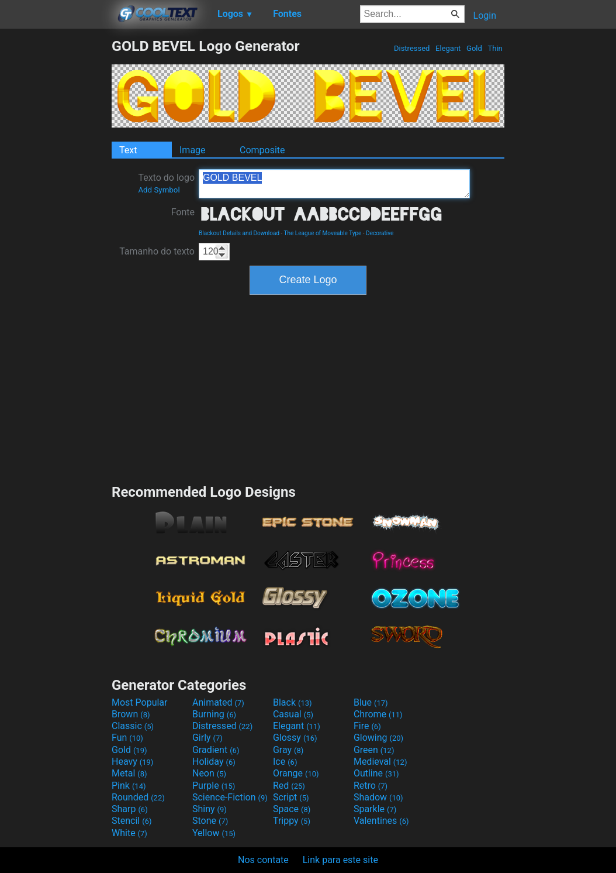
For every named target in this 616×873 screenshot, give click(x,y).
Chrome (378, 714)
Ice (285, 761)
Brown (131, 714)
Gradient (215, 749)
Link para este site (340, 859)
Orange (296, 773)
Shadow (378, 797)
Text (128, 150)
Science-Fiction (230, 797)
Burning (214, 714)
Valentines (381, 820)
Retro (370, 785)
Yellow (214, 832)
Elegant (448, 48)
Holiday (214, 761)
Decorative (379, 233)
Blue (371, 702)
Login (484, 15)
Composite (262, 150)
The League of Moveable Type (323, 233)
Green (374, 749)
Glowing (378, 737)
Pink (129, 785)
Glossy (295, 737)
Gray (288, 749)
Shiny (209, 808)
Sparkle (375, 808)
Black (292, 702)
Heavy (132, 761)
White (129, 832)
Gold (474, 48)
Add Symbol (158, 189)
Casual (293, 714)
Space (291, 808)
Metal (129, 773)
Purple (213, 785)
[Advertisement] (55, 213)
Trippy (291, 820)
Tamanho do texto (157, 251)
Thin (495, 48)
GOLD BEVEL (334, 183)
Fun (127, 737)
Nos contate (263, 859)
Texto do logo (166, 183)
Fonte (183, 212)
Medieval (380, 761)
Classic (133, 725)
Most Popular (140, 702)
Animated (218, 702)
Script (291, 797)
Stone (210, 820)
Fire (367, 725)
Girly (207, 737)
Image (192, 150)
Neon (209, 773)
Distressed (412, 48)
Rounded (138, 797)
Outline (376, 773)
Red (289, 785)
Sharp (130, 808)
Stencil (131, 820)
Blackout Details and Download (239, 233)
